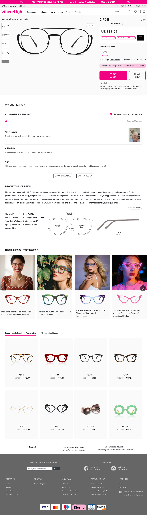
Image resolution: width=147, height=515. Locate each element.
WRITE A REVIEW (85, 175)
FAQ (120, 484)
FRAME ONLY (137, 75)
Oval (9, 19)
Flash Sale (9, 491)
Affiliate (78, 12)
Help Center (123, 487)
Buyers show (141, 6)
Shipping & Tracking (69, 494)
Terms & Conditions (97, 487)
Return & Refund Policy (98, 494)
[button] (5, 61)
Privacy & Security (96, 484)
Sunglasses (43, 12)
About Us (65, 484)
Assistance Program (12, 494)
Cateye (8, 484)
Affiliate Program (39, 484)
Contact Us (66, 487)
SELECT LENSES (113, 75)
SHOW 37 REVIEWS (63, 175)
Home (4, 19)
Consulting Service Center (70, 491)
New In (8, 487)
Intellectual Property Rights (99, 491)
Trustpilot (32, 447)
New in (52, 12)
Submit (56, 468)
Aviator (13, 19)
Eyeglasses (31, 12)
